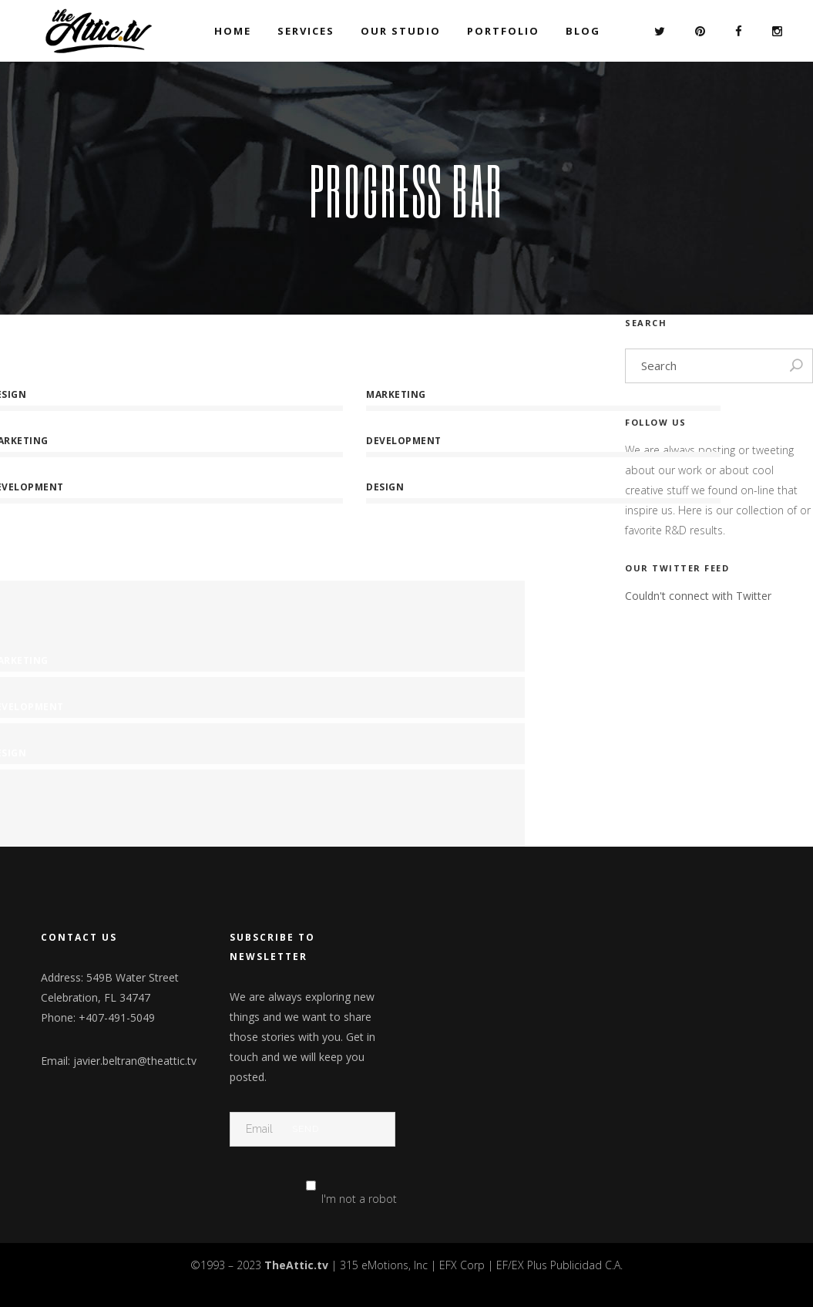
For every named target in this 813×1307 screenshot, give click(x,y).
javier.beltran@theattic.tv (135, 1060)
